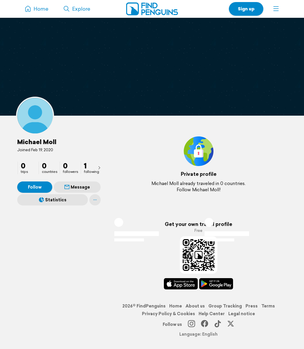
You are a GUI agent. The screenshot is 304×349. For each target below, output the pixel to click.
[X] (230, 324)
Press (252, 306)
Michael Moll (36, 141)
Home (175, 306)
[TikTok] (217, 324)
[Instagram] (191, 324)
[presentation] (99, 167)
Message (77, 187)
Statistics (52, 200)
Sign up (246, 9)
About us (195, 306)
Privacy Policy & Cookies (168, 314)
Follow (35, 187)
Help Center (212, 314)
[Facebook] (204, 324)
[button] (276, 9)
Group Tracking (225, 306)
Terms (268, 306)
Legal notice (241, 314)
